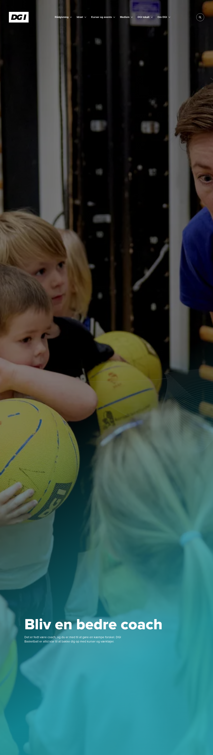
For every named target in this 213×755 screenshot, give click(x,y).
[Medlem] (126, 17)
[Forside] (19, 17)
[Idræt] (81, 17)
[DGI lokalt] (145, 17)
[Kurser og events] (103, 17)
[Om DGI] (164, 17)
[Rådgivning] (63, 17)
